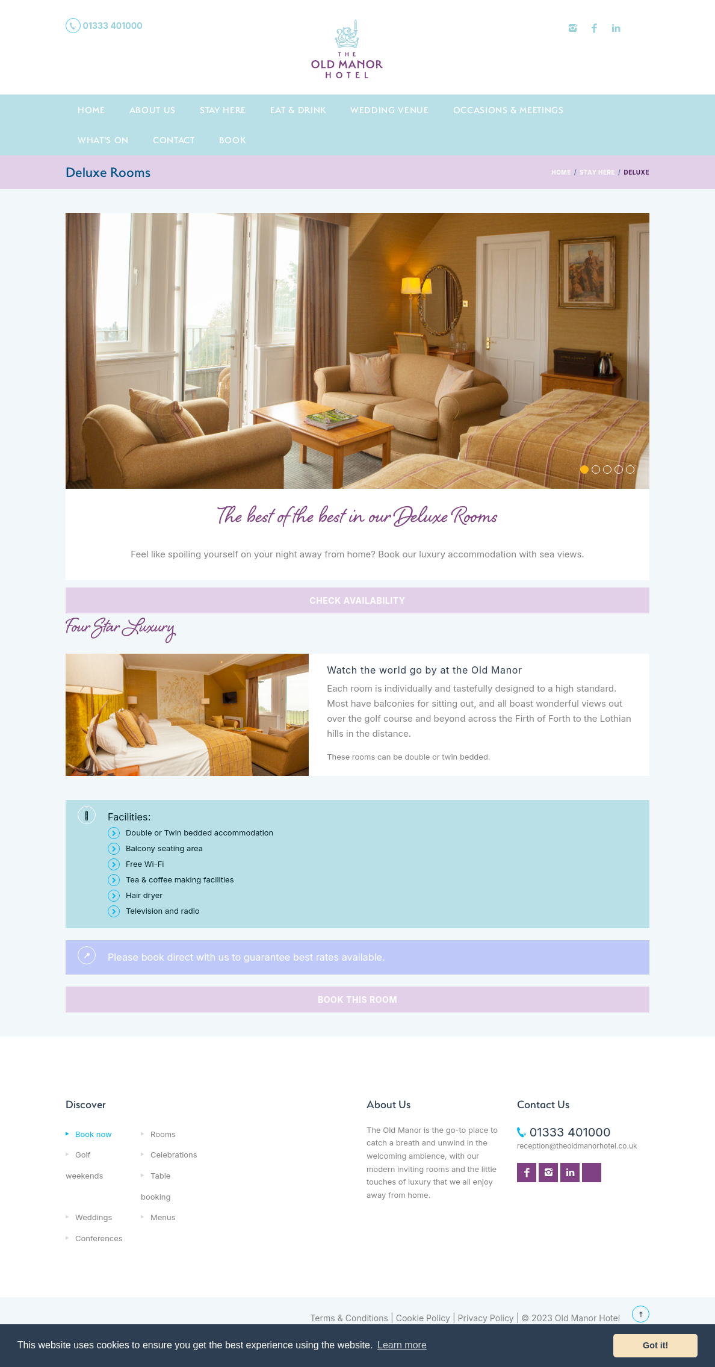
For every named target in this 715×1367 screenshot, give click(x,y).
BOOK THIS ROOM (357, 999)
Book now (93, 1134)
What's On (103, 140)
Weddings (93, 1217)
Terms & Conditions (349, 1318)
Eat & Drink (298, 110)
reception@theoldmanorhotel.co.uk (577, 1145)
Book (232, 140)
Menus (163, 1217)
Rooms (163, 1134)
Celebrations (173, 1154)
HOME (561, 172)
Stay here (223, 110)
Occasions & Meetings (508, 110)
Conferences (99, 1238)
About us (152, 110)
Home (91, 110)
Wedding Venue (389, 110)
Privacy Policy (486, 1318)
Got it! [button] (655, 1345)
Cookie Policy (423, 1318)
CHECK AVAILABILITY (357, 600)
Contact (174, 140)
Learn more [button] (402, 1345)
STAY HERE (597, 172)
